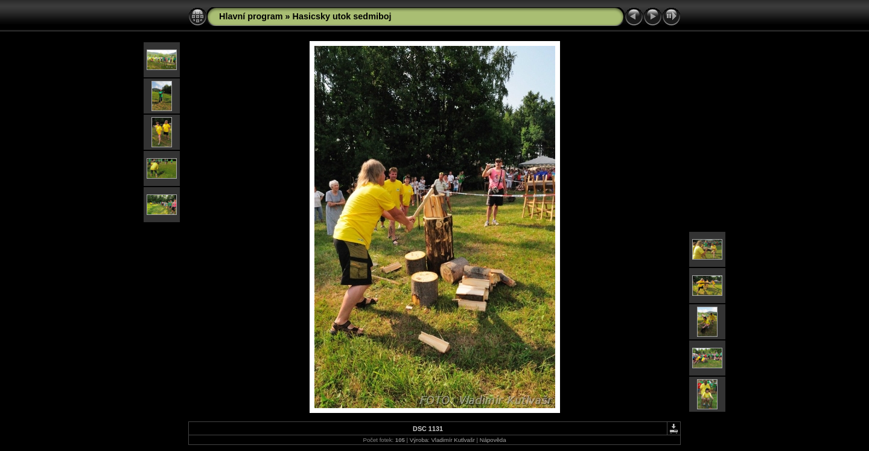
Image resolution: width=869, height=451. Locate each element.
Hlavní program (251, 16)
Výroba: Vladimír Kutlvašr (442, 440)
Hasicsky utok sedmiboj (342, 16)
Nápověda (493, 440)
